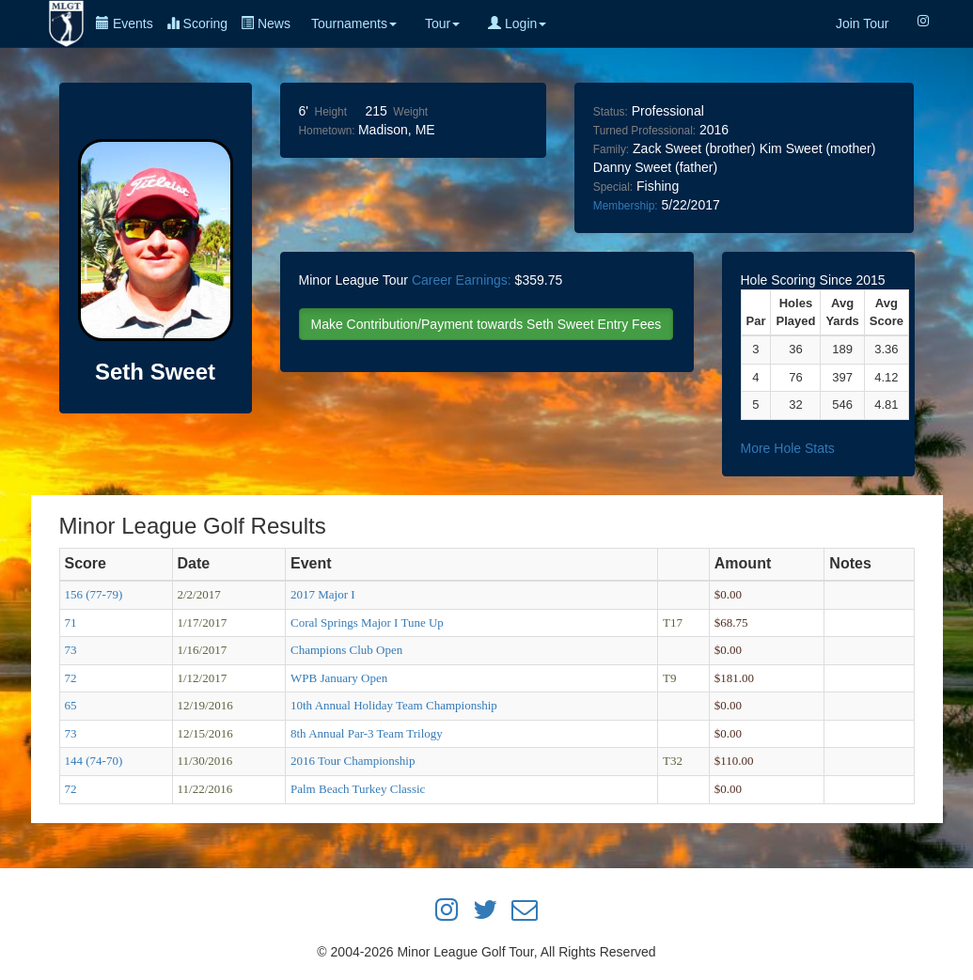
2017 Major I (322, 594)
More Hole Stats (788, 448)
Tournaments (354, 23)
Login (517, 23)
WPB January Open (338, 678)
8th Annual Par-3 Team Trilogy (366, 733)
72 (71, 678)
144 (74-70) (94, 761)
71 (71, 622)
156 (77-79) (94, 594)
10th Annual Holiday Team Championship (393, 705)
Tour (442, 23)
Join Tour (862, 23)
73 (71, 650)
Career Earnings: (461, 280)
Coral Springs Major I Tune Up (367, 622)
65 (71, 705)
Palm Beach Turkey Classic (357, 789)
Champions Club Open (346, 650)
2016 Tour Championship (352, 761)
